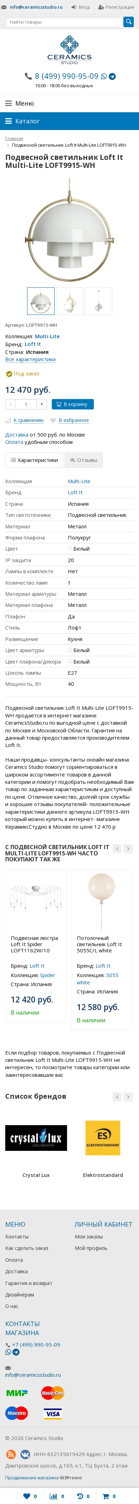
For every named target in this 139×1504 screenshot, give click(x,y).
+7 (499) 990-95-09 (36, 1344)
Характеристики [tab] (34, 459)
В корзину (71, 404)
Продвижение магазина (32, 1477)
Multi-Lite (47, 336)
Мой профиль (91, 1248)
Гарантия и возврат (28, 1283)
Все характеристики (30, 359)
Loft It (33, 344)
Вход (80, 7)
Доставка (16, 434)
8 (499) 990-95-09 (67, 76)
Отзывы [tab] (83, 459)
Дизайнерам (19, 1294)
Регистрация (116, 7)
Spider (47, 974)
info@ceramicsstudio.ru (36, 7)
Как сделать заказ (26, 1248)
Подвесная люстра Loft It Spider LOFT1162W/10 (34, 944)
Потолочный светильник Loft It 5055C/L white (99, 944)
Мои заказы (89, 1236)
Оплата (14, 441)
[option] (40, 301)
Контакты (16, 1236)
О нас (11, 1306)
